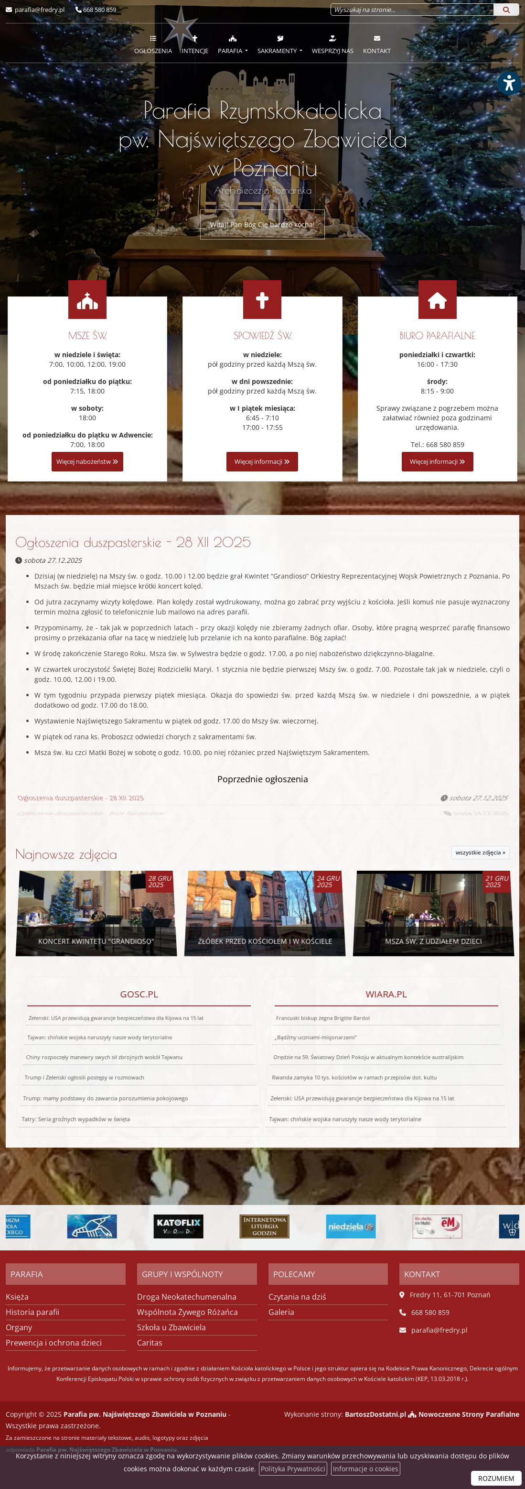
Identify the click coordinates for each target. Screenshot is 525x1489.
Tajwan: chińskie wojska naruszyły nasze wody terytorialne (101, 1042)
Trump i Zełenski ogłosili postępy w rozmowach (79, 1071)
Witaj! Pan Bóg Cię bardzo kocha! (262, 224)
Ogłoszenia (153, 44)
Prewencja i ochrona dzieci (54, 1342)
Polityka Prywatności (293, 1468)
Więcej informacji (262, 462)
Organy (19, 1327)
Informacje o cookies (365, 1468)
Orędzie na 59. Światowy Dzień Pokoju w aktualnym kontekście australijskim (368, 1055)
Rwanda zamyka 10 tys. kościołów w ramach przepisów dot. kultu (351, 1071)
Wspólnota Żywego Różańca (187, 1312)
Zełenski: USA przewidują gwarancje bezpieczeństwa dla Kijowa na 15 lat (118, 1030)
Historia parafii (32, 1312)
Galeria (281, 1312)
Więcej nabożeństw (87, 462)
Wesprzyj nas (333, 44)
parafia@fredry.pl (38, 9)
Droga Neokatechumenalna (186, 1297)
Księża (17, 1297)
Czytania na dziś (297, 1297)
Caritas (149, 1342)
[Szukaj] (506, 9)
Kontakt (377, 44)
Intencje (195, 44)
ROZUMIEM (496, 1478)
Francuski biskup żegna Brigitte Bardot (329, 1030)
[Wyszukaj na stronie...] (412, 9)
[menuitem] (153, 43)
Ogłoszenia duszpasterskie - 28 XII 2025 (133, 542)
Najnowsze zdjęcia (66, 854)
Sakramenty (277, 44)
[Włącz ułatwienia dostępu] (508, 83)
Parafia (231, 44)
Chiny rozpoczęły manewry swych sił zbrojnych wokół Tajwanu (103, 1055)
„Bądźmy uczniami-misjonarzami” (318, 1042)
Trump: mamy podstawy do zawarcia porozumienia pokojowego (99, 1090)
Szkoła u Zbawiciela (171, 1327)
